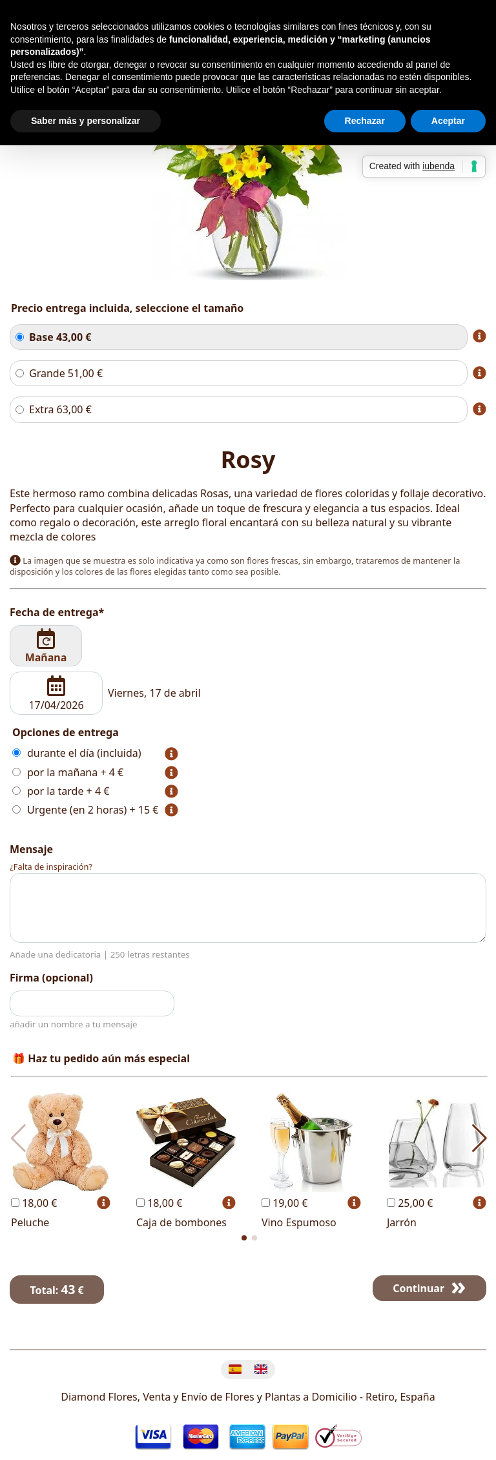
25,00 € (410, 1203)
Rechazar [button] (365, 121)
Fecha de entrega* (57, 612)
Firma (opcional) (51, 978)
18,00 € (34, 1203)
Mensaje (31, 849)
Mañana (45, 646)
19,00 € (284, 1203)
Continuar (418, 1288)
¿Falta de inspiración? (51, 866)
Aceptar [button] (448, 121)
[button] (244, 1237)
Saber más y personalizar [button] (85, 121)
